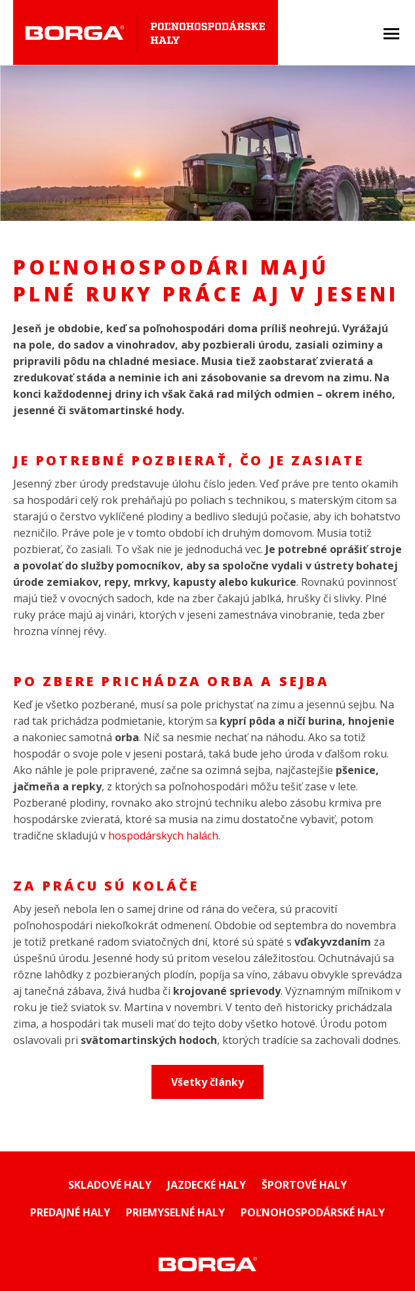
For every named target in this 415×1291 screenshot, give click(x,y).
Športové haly (304, 1185)
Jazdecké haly (206, 1185)
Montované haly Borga (207, 1263)
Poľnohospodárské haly (313, 1212)
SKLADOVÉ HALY (109, 1185)
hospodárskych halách (163, 835)
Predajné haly (70, 1212)
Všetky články (207, 1082)
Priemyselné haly (175, 1212)
